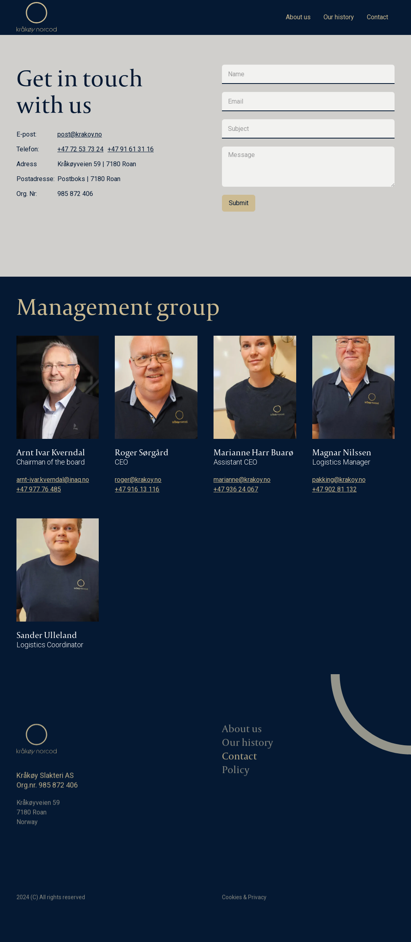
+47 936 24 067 (236, 489)
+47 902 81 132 (334, 489)
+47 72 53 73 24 (80, 149)
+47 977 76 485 (38, 489)
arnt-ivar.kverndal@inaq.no (52, 479)
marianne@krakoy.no (242, 479)
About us (298, 17)
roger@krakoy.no (138, 479)
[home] (36, 17)
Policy (235, 772)
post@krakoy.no (79, 134)
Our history (339, 17)
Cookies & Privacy (244, 899)
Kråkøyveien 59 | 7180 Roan (96, 164)
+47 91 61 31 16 (131, 149)
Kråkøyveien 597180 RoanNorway (38, 814)
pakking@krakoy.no (339, 479)
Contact (377, 17)
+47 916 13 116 (137, 489)
